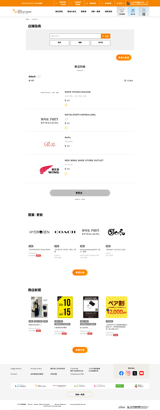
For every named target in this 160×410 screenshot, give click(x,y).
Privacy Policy (36, 368)
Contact (14, 374)
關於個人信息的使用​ (57, 368)
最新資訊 (108, 11)
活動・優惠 (95, 11)
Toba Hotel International (52, 406)
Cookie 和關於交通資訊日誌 (76, 369)
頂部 (27, 19)
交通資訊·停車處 (78, 3)
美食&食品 (71, 11)
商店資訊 (59, 11)
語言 (120, 3)
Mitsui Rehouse (60, 404)
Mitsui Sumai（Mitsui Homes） (39, 404)
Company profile (77, 374)
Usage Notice (16, 368)
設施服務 (108, 3)
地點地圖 (53, 374)
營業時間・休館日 (62, 3)
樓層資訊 (93, 3)
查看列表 (79, 272)
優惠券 (83, 11)
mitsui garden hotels (77, 404)
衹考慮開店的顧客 (37, 374)
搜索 (107, 36)
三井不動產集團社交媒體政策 (94, 369)
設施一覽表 (80, 394)
